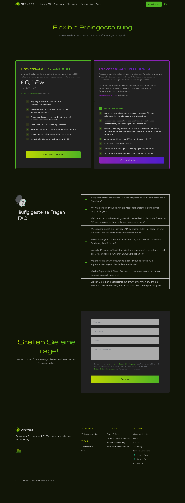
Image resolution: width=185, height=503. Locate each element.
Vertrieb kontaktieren (131, 160)
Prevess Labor (87, 4)
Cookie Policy (143, 459)
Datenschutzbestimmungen (104, 369)
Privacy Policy (143, 455)
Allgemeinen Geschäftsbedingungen (123, 364)
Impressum (138, 463)
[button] (59, 4)
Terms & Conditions (141, 451)
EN (165, 4)
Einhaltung (137, 446)
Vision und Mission (141, 434)
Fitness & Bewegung (116, 442)
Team (135, 438)
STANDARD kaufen (53, 154)
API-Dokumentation (89, 434)
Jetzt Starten (154, 4)
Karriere (136, 442)
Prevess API (45, 4)
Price (98, 4)
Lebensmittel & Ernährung (118, 438)
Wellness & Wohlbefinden (118, 446)
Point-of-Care (113, 434)
